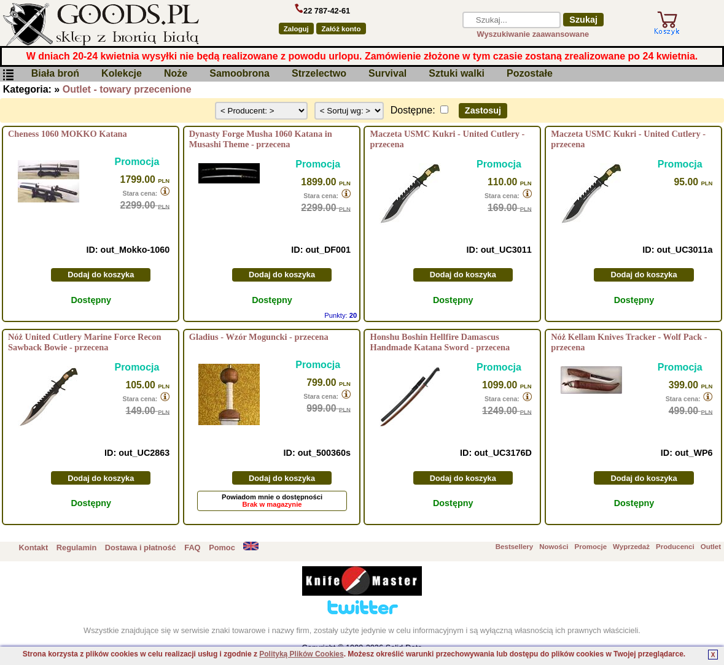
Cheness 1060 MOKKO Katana (67, 134)
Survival (387, 74)
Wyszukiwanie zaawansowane (533, 34)
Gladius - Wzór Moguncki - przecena (259, 337)
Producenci (675, 546)
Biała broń (55, 74)
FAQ (192, 547)
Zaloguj (296, 29)
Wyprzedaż (631, 546)
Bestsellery (514, 546)
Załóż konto (340, 29)
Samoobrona (239, 74)
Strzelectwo (319, 74)
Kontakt (34, 547)
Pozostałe (530, 74)
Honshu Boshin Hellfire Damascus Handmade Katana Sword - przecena (440, 342)
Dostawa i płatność (140, 547)
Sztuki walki (457, 74)
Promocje (591, 546)
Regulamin (76, 547)
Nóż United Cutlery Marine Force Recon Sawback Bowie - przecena (85, 342)
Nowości (553, 546)
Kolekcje (121, 74)
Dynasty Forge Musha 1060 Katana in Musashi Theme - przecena (260, 139)
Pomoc (222, 547)
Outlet (711, 546)
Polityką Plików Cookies (301, 654)
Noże (175, 74)
